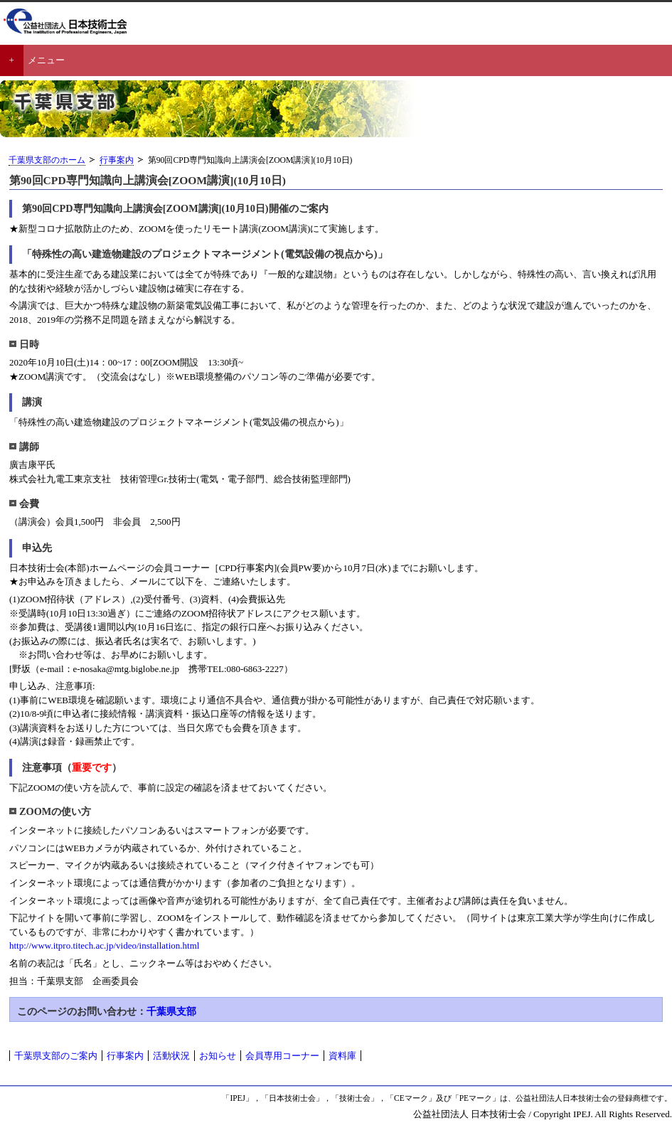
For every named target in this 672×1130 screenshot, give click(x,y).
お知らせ (217, 1055)
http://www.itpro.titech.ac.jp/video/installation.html (104, 945)
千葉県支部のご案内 (55, 1055)
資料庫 (342, 1055)
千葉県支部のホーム (47, 160)
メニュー (46, 60)
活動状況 (171, 1055)
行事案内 (117, 160)
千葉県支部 (171, 1011)
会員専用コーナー (282, 1055)
